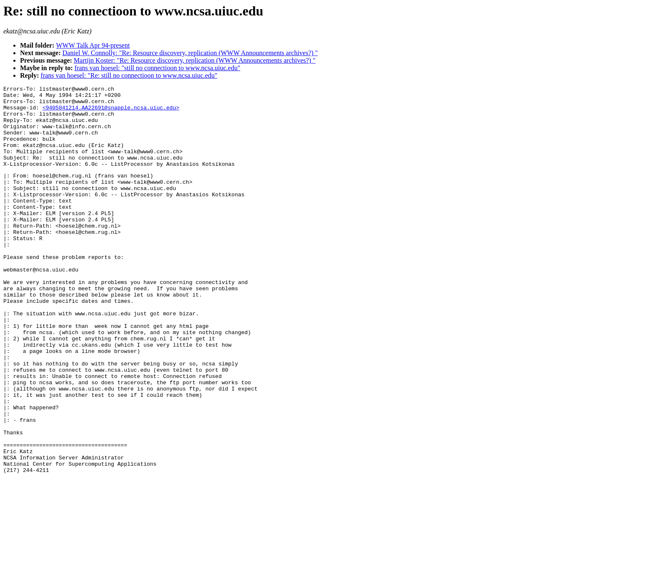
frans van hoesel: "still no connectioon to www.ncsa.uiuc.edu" (157, 67)
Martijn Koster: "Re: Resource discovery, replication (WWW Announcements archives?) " (195, 60)
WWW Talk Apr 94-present (92, 45)
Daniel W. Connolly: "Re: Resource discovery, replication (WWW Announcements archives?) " (190, 52)
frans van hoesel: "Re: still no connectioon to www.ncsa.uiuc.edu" (129, 75)
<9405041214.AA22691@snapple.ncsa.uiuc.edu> (111, 112)
